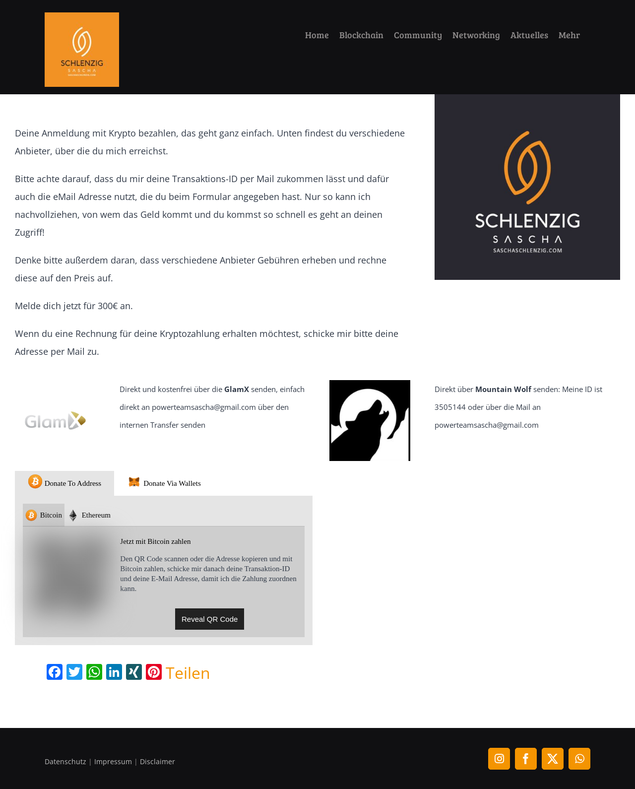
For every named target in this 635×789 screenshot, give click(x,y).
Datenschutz (65, 761)
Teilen (188, 673)
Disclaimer (157, 761)
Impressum (113, 761)
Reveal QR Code (210, 619)
